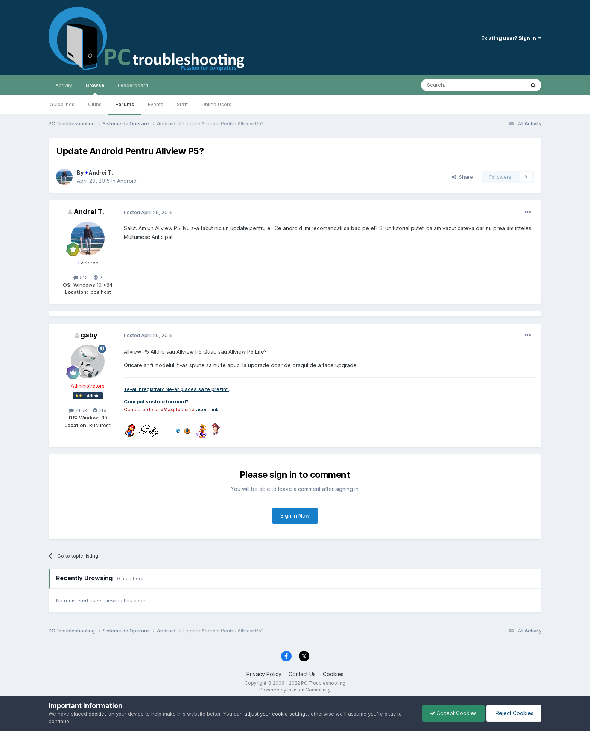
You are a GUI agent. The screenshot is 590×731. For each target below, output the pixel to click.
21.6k (78, 410)
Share (462, 177)
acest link (207, 409)
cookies (97, 714)
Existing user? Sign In (511, 38)
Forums (124, 104)
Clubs (95, 104)
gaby (89, 335)
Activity (63, 85)
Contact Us (302, 674)
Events (155, 104)
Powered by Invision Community (295, 690)
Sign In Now (295, 515)
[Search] (454, 85)
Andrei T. (99, 172)
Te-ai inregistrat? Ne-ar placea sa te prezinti (176, 389)
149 (99, 410)
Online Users (216, 104)
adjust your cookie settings (276, 714)
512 (80, 277)
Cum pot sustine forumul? (156, 401)
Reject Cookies (514, 713)
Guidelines (62, 104)
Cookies (333, 674)
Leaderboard (133, 85)
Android (127, 181)
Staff (182, 104)
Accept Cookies (453, 713)
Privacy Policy (263, 674)
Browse (95, 88)
